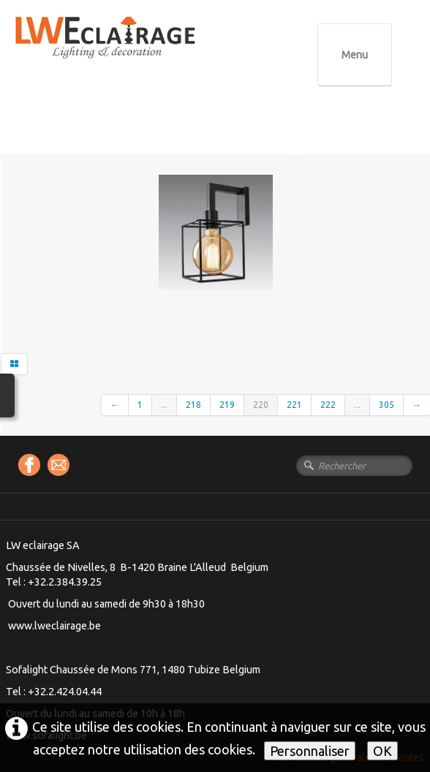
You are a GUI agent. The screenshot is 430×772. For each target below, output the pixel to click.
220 (260, 404)
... (164, 404)
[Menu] (354, 54)
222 (328, 404)
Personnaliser (310, 750)
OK (382, 750)
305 (386, 404)
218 (193, 404)
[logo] (135, 51)
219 (227, 404)
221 (294, 404)
